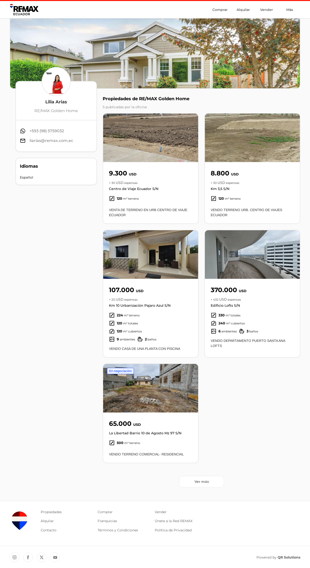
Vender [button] (161, 512)
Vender (266, 10)
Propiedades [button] (51, 512)
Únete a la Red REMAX (174, 521)
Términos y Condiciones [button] (118, 530)
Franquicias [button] (107, 521)
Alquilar (243, 10)
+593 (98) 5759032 (47, 131)
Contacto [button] (48, 530)
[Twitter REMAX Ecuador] (41, 557)
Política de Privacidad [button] (173, 530)
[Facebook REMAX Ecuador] (28, 557)
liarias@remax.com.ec (51, 140)
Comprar (220, 10)
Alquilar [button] (47, 521)
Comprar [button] (105, 512)
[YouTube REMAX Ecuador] (55, 557)
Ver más (201, 481)
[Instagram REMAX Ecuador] (14, 557)
